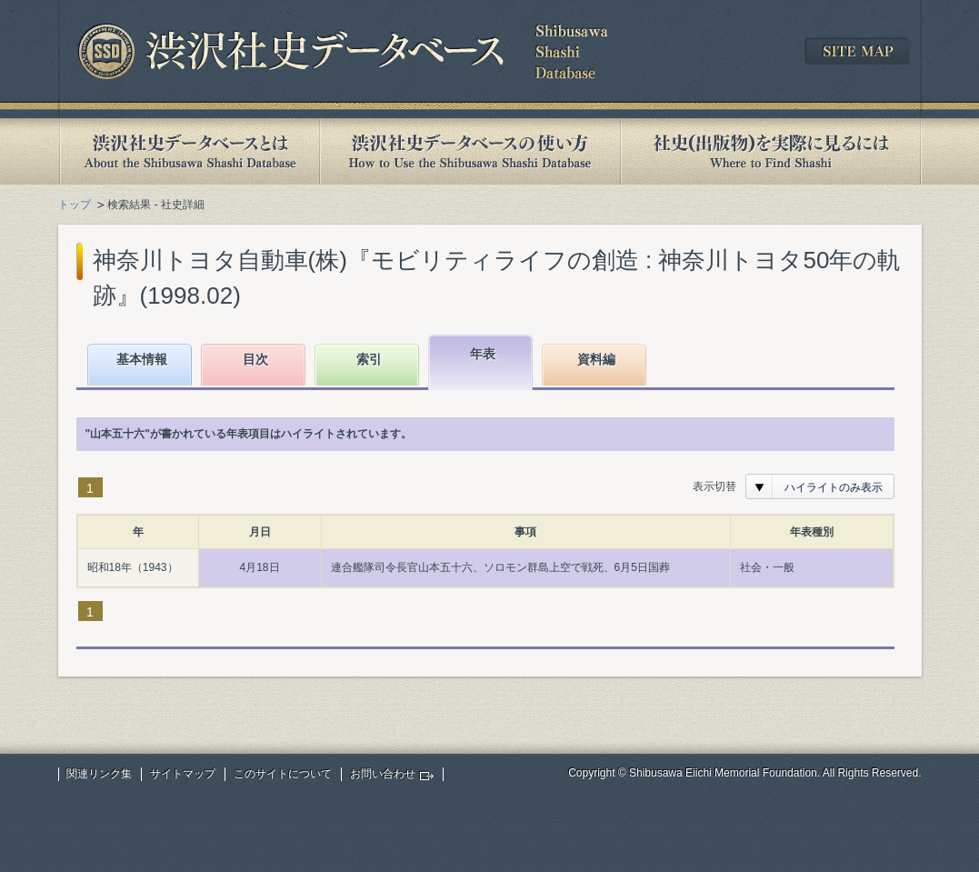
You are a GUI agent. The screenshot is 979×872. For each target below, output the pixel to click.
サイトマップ (182, 773)
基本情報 (141, 359)
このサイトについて (283, 773)
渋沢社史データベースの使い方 (470, 151)
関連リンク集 (99, 773)
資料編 (596, 359)
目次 (255, 359)
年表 (482, 353)
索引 (369, 359)
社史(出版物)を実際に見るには (771, 151)
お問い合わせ (382, 773)
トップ (74, 204)
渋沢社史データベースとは (188, 151)
